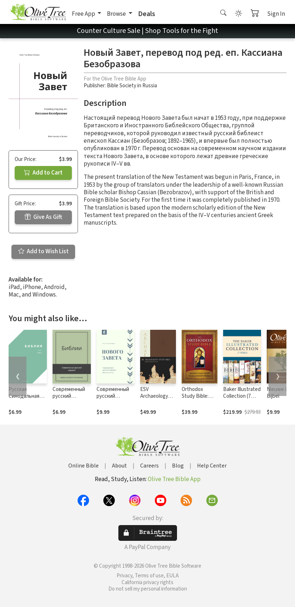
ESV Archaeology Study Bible (154, 396)
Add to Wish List (43, 251)
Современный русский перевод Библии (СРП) (69, 399)
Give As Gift (43, 217)
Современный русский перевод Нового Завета (114, 399)
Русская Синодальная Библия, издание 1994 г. (26, 399)
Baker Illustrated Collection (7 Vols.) (242, 396)
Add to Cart (43, 172)
